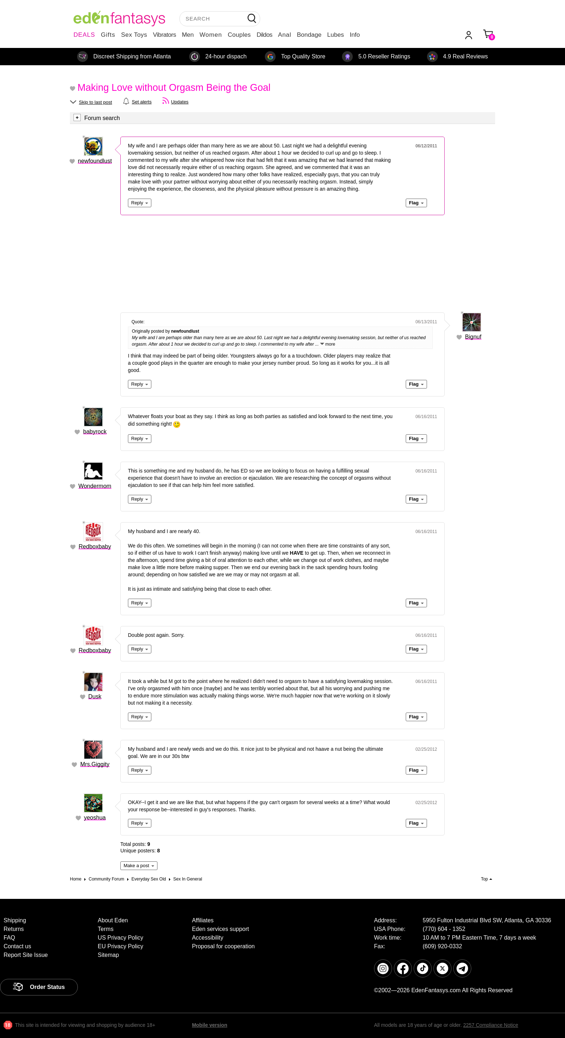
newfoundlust (95, 161)
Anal (284, 34)
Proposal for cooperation (223, 946)
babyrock (95, 432)
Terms (106, 929)
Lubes (335, 34)
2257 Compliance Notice (490, 1025)
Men (188, 34)
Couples (239, 34)
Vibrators (164, 34)
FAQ (9, 938)
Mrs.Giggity (95, 764)
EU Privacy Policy (120, 946)
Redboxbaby (95, 547)
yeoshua (95, 818)
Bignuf (473, 337)
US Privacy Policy (120, 938)
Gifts (108, 34)
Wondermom (95, 486)
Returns (14, 929)
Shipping (15, 920)
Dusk (94, 696)
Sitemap (108, 955)
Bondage (309, 34)
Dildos (264, 34)
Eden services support (220, 929)
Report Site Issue (26, 955)
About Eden (113, 920)
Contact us (17, 946)
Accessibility (207, 938)
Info (355, 34)
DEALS (84, 34)
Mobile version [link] (209, 1025)
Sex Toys (134, 34)
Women (211, 34)
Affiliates (203, 920)
